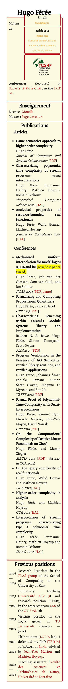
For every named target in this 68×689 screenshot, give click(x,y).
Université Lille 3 (34, 596)
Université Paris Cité (25, 88)
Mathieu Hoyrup (30, 656)
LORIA (45, 636)
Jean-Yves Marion (38, 651)
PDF (53, 160)
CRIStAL (30, 610)
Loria (42, 646)
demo (46, 291)
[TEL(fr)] (53, 641)
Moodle (27, 111)
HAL (39, 204)
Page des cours (32, 116)
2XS (53, 605)
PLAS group (27, 575)
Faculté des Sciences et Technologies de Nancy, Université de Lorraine (39, 669)
